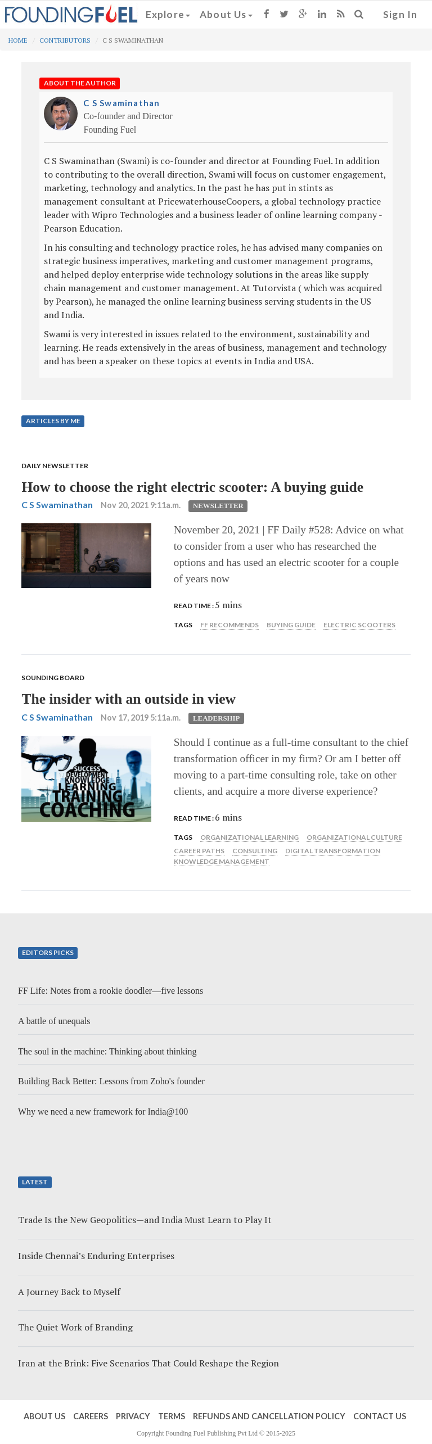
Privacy (133, 1416)
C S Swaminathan (121, 103)
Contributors (65, 40)
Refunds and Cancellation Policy (269, 1416)
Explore (168, 14)
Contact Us (379, 1416)
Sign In (400, 14)
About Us (226, 14)
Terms (171, 1416)
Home (18, 40)
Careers (90, 1416)
